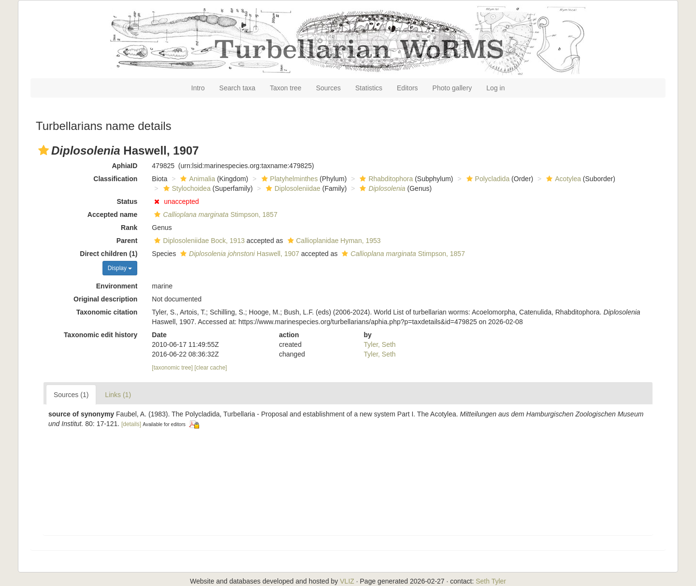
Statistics (368, 88)
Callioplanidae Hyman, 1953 (333, 240)
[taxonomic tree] (172, 367)
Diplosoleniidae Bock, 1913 (198, 240)
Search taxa (237, 88)
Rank (129, 227)
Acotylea (562, 179)
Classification (115, 179)
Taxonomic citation (107, 312)
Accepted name (112, 214)
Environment (117, 286)
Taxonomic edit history (100, 335)
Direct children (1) (108, 253)
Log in (495, 88)
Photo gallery (452, 88)
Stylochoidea (186, 188)
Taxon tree (285, 88)
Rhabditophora (385, 179)
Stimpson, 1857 (214, 214)
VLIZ (347, 581)
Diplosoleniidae (291, 188)
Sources (328, 88)
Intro (198, 88)
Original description (105, 299)
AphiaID (124, 166)
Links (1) (118, 395)
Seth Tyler (491, 581)
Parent (127, 240)
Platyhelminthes (288, 179)
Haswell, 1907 (238, 253)
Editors (407, 88)
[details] (131, 424)
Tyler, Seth (380, 344)
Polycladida (487, 179)
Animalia (196, 179)
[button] (43, 150)
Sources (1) (71, 395)
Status (127, 201)
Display (120, 268)
